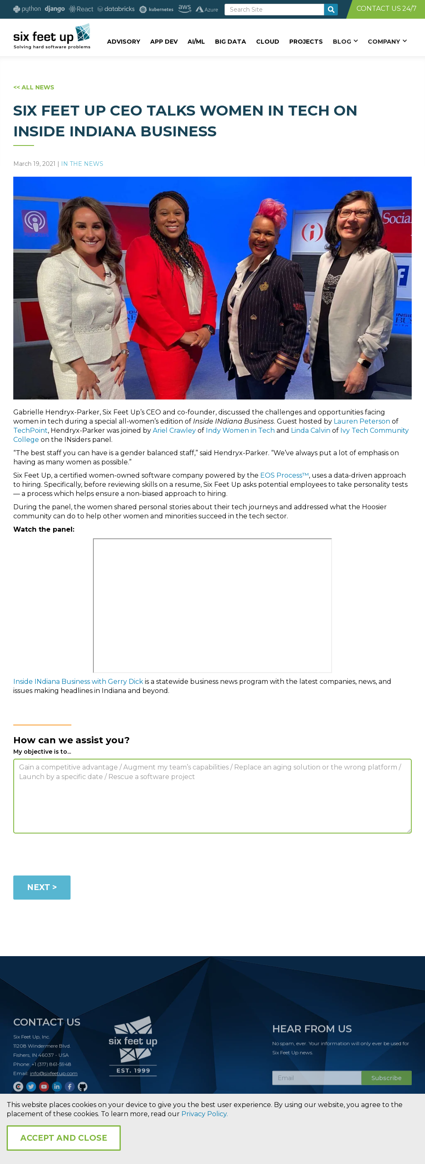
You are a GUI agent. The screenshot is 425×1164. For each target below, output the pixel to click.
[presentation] (76, 856)
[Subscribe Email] (316, 1081)
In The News (82, 164)
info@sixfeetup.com (54, 1076)
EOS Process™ (284, 475)
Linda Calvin (310, 430)
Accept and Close (63, 1138)
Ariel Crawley (174, 430)
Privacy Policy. (204, 1114)
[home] (51, 36)
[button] (345, 41)
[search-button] (331, 9)
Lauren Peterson (362, 421)
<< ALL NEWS (33, 87)
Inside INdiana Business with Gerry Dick (78, 682)
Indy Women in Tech (240, 430)
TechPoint (30, 430)
